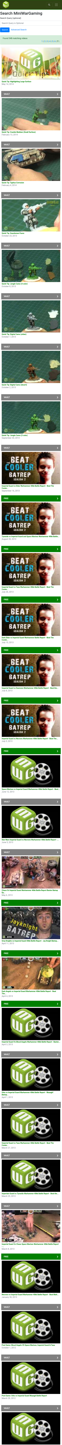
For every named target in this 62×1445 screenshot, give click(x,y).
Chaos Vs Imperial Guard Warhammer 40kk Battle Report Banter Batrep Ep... (30, 891)
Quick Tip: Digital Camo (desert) (14, 385)
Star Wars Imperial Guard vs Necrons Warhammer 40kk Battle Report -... (30, 840)
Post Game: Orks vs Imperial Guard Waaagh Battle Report (24, 1396)
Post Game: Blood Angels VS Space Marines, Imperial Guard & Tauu (28, 1345)
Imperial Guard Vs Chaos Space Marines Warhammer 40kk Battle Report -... (30, 1245)
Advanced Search (19, 30)
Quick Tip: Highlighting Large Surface (16, 82)
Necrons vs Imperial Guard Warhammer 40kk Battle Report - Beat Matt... (30, 1295)
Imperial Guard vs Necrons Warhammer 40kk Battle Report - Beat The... (30, 739)
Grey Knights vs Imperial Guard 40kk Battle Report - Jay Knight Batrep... (30, 941)
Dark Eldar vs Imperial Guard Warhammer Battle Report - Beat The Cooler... (28, 639)
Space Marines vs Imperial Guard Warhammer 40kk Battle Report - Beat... (31, 789)
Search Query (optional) (10, 18)
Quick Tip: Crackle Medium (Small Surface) (19, 132)
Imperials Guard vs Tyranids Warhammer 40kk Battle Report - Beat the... (30, 1194)
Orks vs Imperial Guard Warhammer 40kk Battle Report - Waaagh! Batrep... (27, 1093)
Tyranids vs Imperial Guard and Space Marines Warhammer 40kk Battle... (30, 536)
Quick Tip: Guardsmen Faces (13, 233)
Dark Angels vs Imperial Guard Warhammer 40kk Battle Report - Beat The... (29, 992)
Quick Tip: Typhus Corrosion (13, 183)
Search (5, 30)
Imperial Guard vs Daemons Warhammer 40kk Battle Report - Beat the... (30, 688)
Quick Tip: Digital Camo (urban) (14, 334)
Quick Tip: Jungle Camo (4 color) (15, 284)
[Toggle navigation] (56, 4)
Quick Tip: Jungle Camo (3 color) (15, 435)
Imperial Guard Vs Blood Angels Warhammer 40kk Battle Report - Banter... (31, 1042)
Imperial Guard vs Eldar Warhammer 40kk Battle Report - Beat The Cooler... (28, 487)
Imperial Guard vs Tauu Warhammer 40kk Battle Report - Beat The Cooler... (28, 588)
